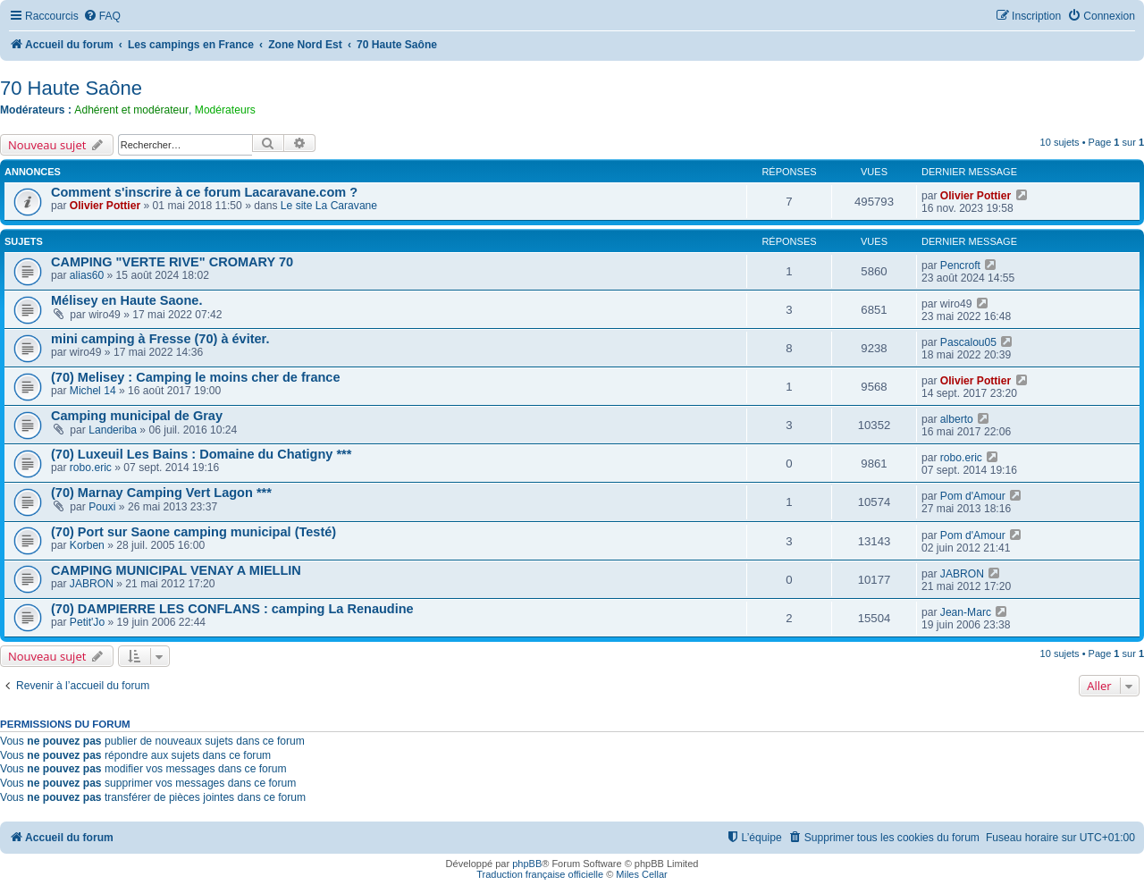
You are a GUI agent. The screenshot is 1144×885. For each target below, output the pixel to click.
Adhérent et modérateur (131, 110)
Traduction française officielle (539, 874)
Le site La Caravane (329, 205)
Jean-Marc (965, 612)
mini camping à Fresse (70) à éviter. (160, 339)
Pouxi (101, 507)
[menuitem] (102, 16)
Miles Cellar (641, 874)
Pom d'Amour (972, 496)
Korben (87, 545)
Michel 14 (93, 390)
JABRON (92, 583)
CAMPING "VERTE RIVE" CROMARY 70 (172, 262)
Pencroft (960, 265)
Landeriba (112, 430)
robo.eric (91, 467)
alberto (956, 419)
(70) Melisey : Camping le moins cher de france (195, 377)
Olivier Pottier (105, 205)
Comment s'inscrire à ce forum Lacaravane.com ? (204, 192)
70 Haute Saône (71, 88)
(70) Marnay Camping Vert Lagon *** (161, 492)
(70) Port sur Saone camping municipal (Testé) (193, 532)
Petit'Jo (87, 622)
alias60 (87, 275)
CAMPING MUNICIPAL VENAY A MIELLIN (176, 570)
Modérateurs (225, 110)
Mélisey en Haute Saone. (126, 300)
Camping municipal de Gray (137, 416)
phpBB (527, 863)
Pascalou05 (968, 342)
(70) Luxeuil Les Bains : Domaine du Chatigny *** (201, 454)
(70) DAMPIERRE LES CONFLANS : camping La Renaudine (232, 609)
